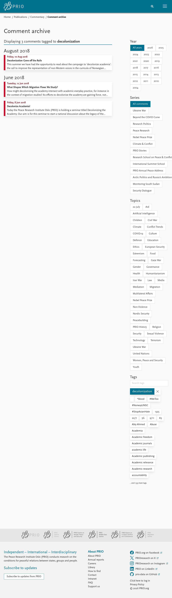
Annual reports (96, 560)
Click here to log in (140, 581)
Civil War (152, 220)
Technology (139, 340)
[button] (165, 6)
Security (137, 334)
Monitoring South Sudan (146, 184)
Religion (156, 327)
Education (152, 240)
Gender (137, 267)
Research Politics (142, 124)
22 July (136, 207)
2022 (157, 54)
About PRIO (94, 556)
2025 (161, 48)
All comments (140, 104)
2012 (135, 81)
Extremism (138, 253)
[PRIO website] (29, 538)
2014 (145, 74)
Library (91, 567)
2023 (146, 54)
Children (137, 220)
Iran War (137, 280)
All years (137, 48)
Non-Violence (140, 307)
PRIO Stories (139, 151)
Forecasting (139, 260)
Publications (20, 17)
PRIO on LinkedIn (142, 569)
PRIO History (140, 327)
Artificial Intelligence (144, 213)
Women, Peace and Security (148, 360)
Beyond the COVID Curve (146, 117)
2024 (135, 54)
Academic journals (142, 443)
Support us (94, 586)
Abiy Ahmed (138, 424)
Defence (137, 240)
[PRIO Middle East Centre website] (96, 538)
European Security (155, 247)
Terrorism (156, 340)
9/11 (152, 418)
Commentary (37, 17)
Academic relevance (142, 462)
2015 (135, 74)
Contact (92, 575)
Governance (152, 267)
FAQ (90, 582)
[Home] (13, 6)
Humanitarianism (155, 273)
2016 (156, 68)
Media (161, 280)
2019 (157, 61)
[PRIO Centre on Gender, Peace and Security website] (72, 538)
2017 (145, 68)
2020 (146, 61)
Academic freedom (142, 437)
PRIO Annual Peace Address (148, 171)
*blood (140, 399)
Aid (147, 207)
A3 (160, 418)
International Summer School (149, 164)
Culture (153, 233)
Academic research (142, 469)
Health (136, 273)
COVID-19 (138, 233)
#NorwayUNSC (140, 405)
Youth (136, 367)
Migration (155, 287)
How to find (94, 571)
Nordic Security (141, 314)
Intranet (92, 579)
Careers (92, 563)
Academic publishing (143, 456)
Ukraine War (139, 110)
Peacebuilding (140, 320)
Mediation (138, 287)
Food (153, 253)
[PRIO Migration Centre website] (143, 538)
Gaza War (156, 260)
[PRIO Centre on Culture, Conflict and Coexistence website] (120, 538)
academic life (139, 450)
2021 (135, 61)
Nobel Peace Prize (142, 137)
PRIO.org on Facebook (145, 552)
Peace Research (141, 130)
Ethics (136, 247)
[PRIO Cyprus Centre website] (50, 538)
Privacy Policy (137, 584)
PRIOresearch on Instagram (148, 563)
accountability (139, 475)
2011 (145, 81)
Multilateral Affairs (143, 293)
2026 (150, 48)
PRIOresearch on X (143, 558)
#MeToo (154, 399)
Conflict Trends (155, 227)
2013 (156, 74)
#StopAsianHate (141, 412)
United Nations (141, 354)
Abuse (153, 424)
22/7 (134, 418)
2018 (135, 68)
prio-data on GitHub (144, 574)
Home (7, 17)
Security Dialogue (142, 191)
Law (150, 280)
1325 (157, 412)
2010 (156, 81)
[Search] (152, 6)
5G (143, 418)
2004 (135, 88)
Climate (137, 227)
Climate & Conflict (143, 144)
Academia (137, 431)
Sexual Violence (155, 334)
